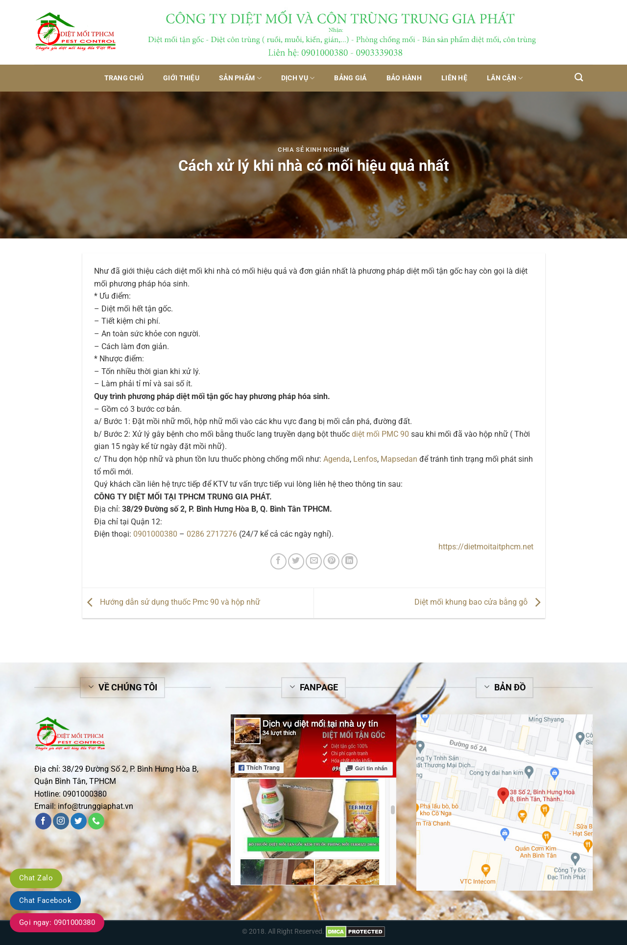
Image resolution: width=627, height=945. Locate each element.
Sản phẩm (240, 78)
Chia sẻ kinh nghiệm (313, 149)
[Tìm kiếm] (579, 77)
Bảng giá (350, 78)
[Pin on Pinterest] (331, 561)
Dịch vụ (298, 78)
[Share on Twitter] (296, 561)
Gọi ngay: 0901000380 (57, 922)
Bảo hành (404, 78)
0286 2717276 (212, 534)
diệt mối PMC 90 (380, 434)
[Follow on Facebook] (43, 821)
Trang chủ (124, 78)
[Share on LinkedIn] (349, 561)
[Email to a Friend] (314, 561)
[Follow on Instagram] (61, 821)
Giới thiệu (181, 78)
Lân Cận (505, 78)
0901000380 (155, 534)
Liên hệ (454, 78)
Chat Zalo (36, 878)
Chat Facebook (45, 900)
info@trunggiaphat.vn (95, 806)
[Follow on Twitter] (79, 821)
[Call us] (96, 821)
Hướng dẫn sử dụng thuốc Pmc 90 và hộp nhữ (171, 602)
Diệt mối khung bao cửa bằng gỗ (479, 602)
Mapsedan (399, 459)
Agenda (336, 459)
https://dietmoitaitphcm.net (485, 546)
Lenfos (365, 459)
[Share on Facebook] (278, 561)
